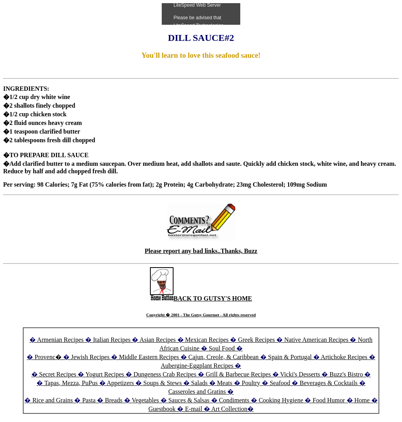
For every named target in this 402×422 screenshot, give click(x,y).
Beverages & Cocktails (329, 383)
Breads (113, 400)
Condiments (234, 400)
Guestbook (161, 408)
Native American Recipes (316, 339)
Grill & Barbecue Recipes (239, 374)
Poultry (251, 383)
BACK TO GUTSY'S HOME (201, 298)
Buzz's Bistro (346, 374)
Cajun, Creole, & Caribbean (223, 357)
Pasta (88, 400)
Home (362, 400)
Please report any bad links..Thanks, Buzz (201, 251)
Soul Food (222, 348)
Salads (199, 383)
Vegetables (145, 400)
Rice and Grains (52, 400)
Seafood (280, 383)
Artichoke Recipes (344, 357)
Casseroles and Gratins (197, 391)
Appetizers (121, 383)
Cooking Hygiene (282, 400)
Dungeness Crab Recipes (164, 374)
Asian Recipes (158, 339)
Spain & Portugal (290, 357)
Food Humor (329, 400)
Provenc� (48, 357)
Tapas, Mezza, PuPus (71, 383)
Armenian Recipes (60, 339)
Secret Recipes (58, 374)
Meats (224, 383)
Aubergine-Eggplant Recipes (197, 365)
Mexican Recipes (207, 339)
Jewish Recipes (91, 357)
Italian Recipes (112, 339)
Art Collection (229, 408)
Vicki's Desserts (301, 374)
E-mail (193, 408)
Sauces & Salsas (189, 400)
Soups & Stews (162, 383)
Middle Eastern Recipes (150, 357)
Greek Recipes (256, 339)
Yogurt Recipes (105, 374)
